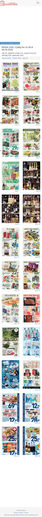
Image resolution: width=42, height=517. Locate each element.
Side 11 (16, 257)
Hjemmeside (6, 58)
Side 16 (37, 323)
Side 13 (16, 290)
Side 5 (17, 158)
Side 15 (16, 323)
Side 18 (37, 357)
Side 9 (17, 224)
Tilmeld (15, 512)
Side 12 (37, 257)
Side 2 (38, 92)
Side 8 (38, 191)
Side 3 (17, 125)
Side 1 (17, 92)
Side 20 (37, 390)
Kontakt (20, 512)
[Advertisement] (21, 24)
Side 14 (37, 290)
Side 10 (37, 224)
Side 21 (16, 423)
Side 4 (38, 125)
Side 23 (16, 456)
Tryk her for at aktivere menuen (10, 43)
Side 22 (37, 423)
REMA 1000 (17, 58)
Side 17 (16, 357)
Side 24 (37, 456)
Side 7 (17, 191)
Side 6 (38, 158)
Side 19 (16, 390)
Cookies (26, 512)
